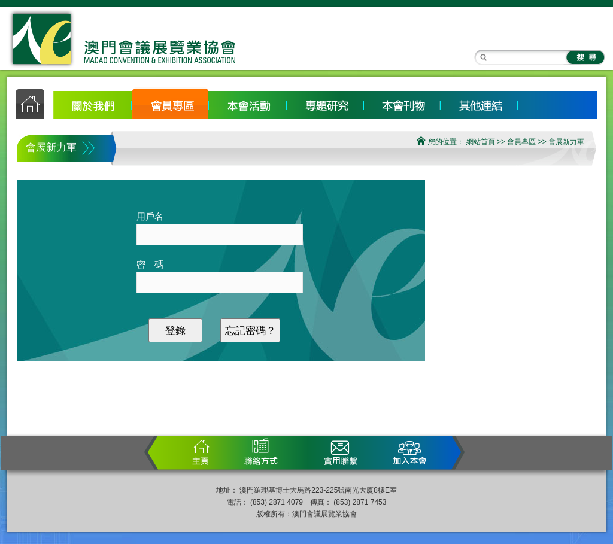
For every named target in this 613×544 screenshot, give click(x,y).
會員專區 (170, 103)
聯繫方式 (258, 452)
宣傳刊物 (402, 103)
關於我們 (93, 103)
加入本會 (405, 452)
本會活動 (248, 103)
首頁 (204, 452)
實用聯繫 (342, 452)
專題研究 (325, 103)
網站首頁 (480, 142)
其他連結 (479, 103)
